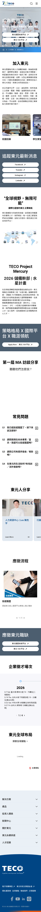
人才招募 (11, 49)
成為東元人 (20, 49)
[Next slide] (24, 618)
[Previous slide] (17, 618)
